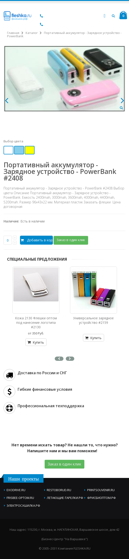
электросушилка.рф (23, 505)
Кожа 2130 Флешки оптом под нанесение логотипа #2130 (36, 322)
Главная (13, 33)
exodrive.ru (16, 490)
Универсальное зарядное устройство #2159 (93, 320)
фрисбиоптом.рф (101, 498)
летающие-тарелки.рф (65, 498)
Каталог (32, 33)
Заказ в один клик (71, 240)
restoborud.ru (59, 490)
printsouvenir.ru (101, 490)
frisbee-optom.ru (20, 498)
